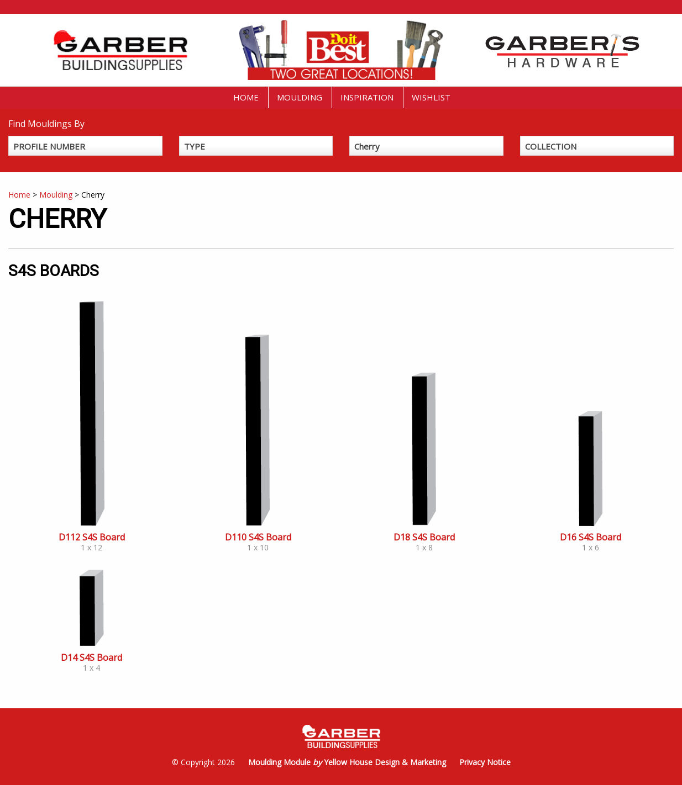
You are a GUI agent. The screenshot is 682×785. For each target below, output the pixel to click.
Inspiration (367, 97)
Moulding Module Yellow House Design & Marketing (347, 762)
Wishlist (431, 97)
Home (246, 97)
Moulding (299, 97)
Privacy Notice (485, 762)
